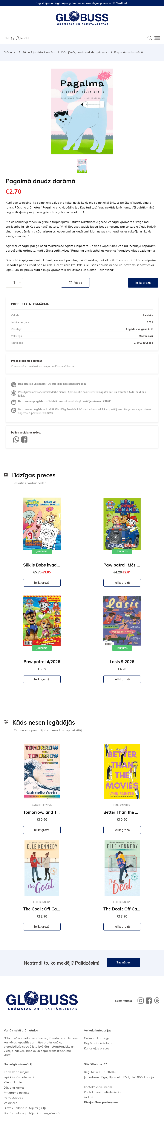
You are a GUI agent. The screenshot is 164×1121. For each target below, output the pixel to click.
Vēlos (75, 283)
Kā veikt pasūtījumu (17, 1072)
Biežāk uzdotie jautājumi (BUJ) (25, 1108)
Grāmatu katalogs (96, 1038)
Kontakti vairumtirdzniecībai (103, 1092)
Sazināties (123, 962)
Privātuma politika (16, 1092)
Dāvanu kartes (14, 1087)
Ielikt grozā (143, 283)
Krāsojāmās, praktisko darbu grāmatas (84, 52)
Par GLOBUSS (13, 1097)
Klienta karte (13, 1082)
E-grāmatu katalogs (98, 1043)
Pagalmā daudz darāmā (128, 52)
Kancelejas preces (96, 1048)
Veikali (88, 1097)
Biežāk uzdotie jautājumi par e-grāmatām (33, 1113)
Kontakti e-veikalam (98, 1087)
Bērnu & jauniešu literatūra (38, 52)
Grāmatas (10, 52)
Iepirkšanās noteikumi (19, 1077)
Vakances (10, 1103)
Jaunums (41, 551)
